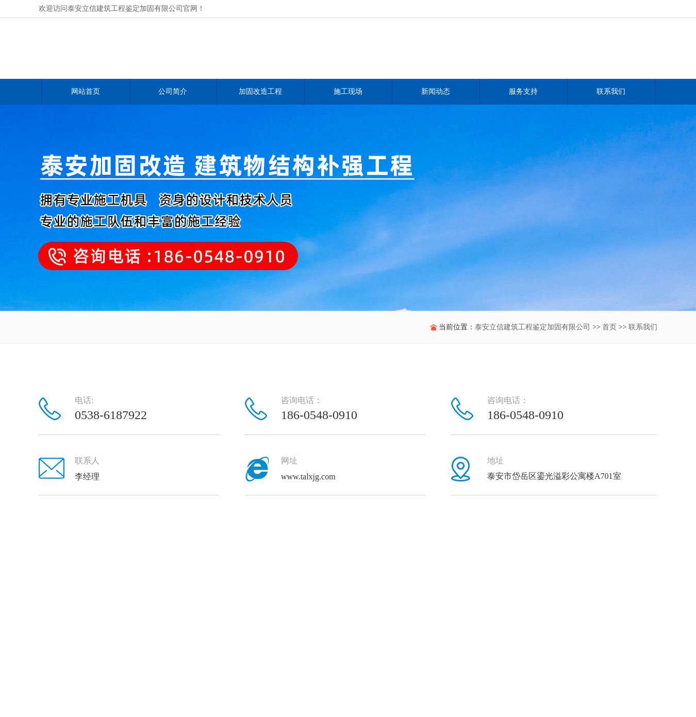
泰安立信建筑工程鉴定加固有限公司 (532, 327)
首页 (609, 327)
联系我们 (642, 327)
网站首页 (85, 91)
